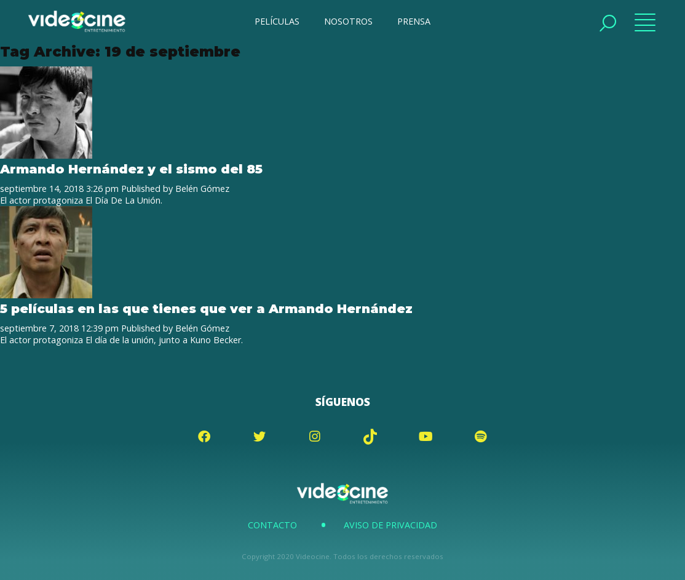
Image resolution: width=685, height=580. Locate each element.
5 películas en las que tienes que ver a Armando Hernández (206, 308)
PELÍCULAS (277, 21)
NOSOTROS (348, 21)
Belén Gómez (202, 188)
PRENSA (413, 21)
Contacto (272, 525)
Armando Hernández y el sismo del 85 (131, 169)
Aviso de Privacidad (390, 525)
